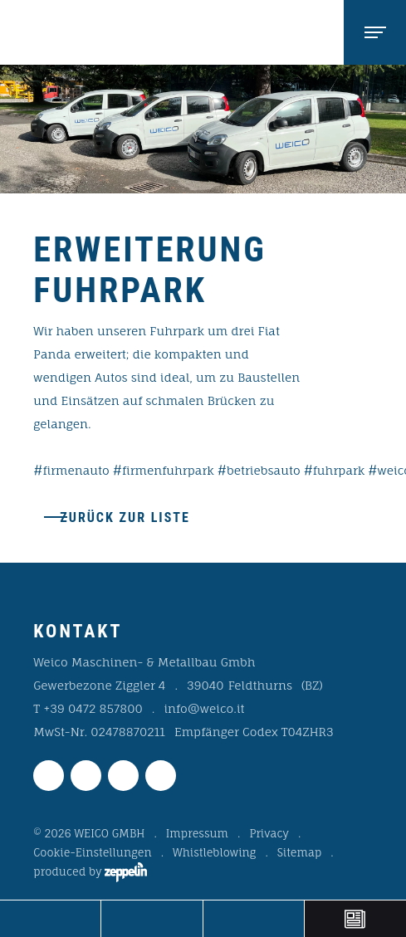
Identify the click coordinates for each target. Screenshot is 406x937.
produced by (90, 872)
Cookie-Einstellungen (92, 852)
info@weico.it (204, 708)
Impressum (197, 833)
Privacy (269, 833)
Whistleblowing (214, 852)
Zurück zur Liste (125, 517)
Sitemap (299, 852)
